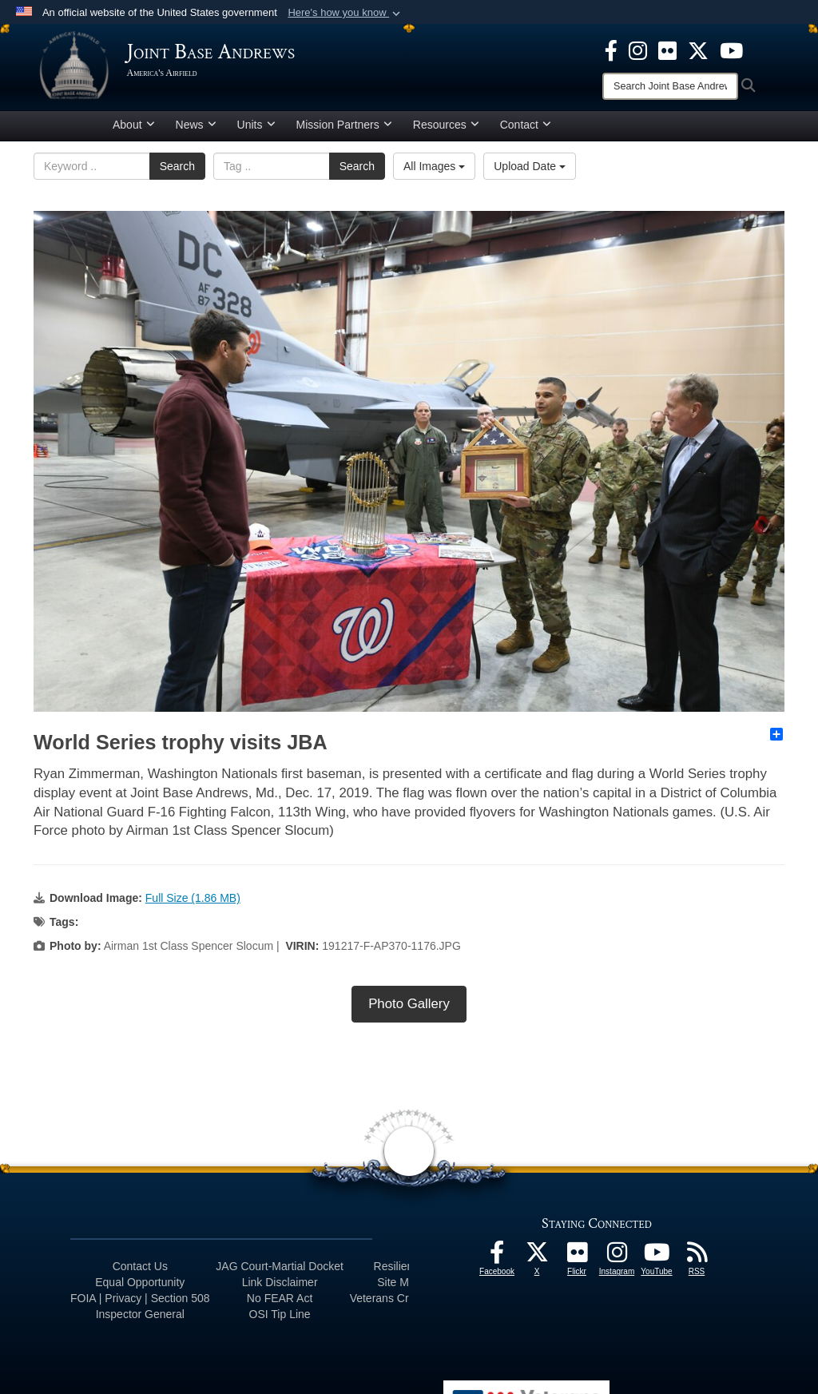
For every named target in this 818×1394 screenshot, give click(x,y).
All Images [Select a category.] (434, 171)
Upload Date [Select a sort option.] (530, 171)
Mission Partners (344, 130)
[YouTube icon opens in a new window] (731, 49)
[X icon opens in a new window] (698, 49)
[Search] (670, 86)
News (196, 130)
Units (256, 130)
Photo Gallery (409, 1010)
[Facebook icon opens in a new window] (611, 49)
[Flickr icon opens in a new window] (667, 49)
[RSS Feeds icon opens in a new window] (697, 1263)
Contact (525, 130)
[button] (345, 13)
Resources (446, 130)
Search (177, 171)
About (134, 130)
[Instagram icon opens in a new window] (638, 49)
